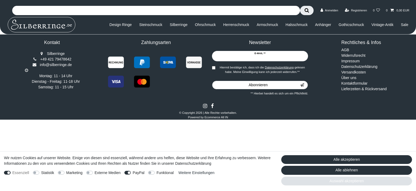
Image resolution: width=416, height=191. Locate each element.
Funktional (165, 173)
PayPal (138, 173)
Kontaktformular (354, 83)
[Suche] (307, 10)
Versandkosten (353, 72)
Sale (404, 25)
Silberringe (179, 25)
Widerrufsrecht (353, 55)
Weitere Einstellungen (196, 173)
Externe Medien (108, 173)
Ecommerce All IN (216, 117)
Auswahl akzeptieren (347, 181)
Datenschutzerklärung (359, 66)
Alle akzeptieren (346, 159)
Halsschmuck (296, 25)
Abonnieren (276, 85)
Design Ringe (121, 25)
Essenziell (20, 173)
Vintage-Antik (382, 25)
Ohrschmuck (205, 25)
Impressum (350, 61)
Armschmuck (267, 25)
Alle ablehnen (346, 170)
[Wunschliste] (376, 10)
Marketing (74, 173)
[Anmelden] (329, 10)
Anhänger (323, 25)
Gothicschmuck (351, 25)
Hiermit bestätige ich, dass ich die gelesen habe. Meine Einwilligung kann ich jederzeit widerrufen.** (262, 69)
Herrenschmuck (236, 25)
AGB (345, 50)
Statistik (47, 173)
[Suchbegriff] (156, 10)
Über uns (348, 78)
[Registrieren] (356, 10)
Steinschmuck (150, 25)
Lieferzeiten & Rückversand (364, 89)
